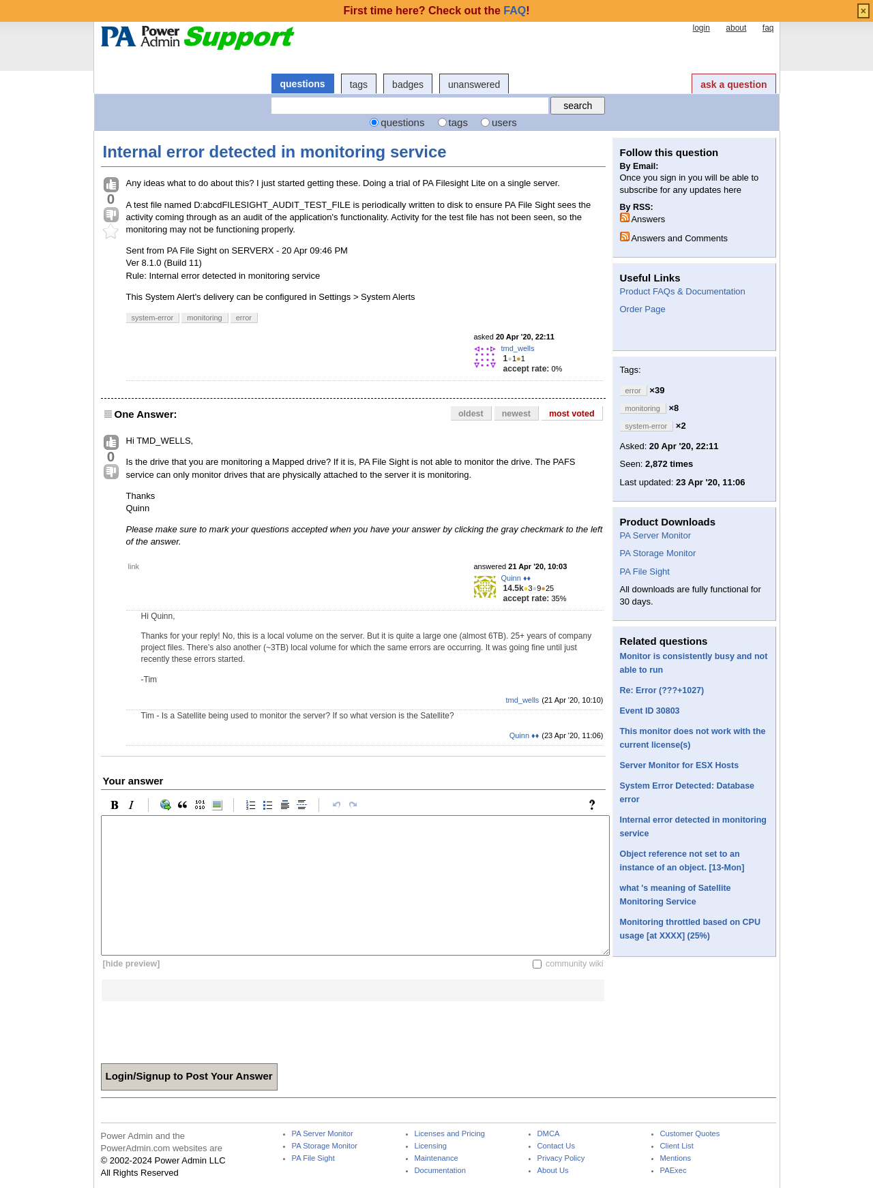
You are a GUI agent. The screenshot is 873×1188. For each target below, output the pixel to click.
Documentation (440, 1170)
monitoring (204, 318)
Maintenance (436, 1158)
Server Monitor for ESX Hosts (679, 765)
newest (516, 413)
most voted (572, 413)
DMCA (548, 1134)
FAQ (514, 10)
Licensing (431, 1146)
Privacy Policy (561, 1158)
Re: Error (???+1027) (662, 690)
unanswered (474, 84)
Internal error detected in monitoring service (275, 151)
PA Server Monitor (656, 535)
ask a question (733, 84)
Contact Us (556, 1146)
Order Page (643, 309)
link (134, 566)
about (736, 28)
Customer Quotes (690, 1134)
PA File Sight (645, 571)
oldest (471, 413)
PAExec (673, 1170)
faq (768, 28)
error (244, 318)
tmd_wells (518, 348)
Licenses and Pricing (450, 1134)
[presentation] (204, 1027)
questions (302, 83)
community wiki (575, 964)
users (504, 122)
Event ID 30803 (650, 711)
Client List (677, 1146)
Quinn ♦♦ (516, 578)
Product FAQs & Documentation (682, 291)
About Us (553, 1170)
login (700, 28)
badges (408, 84)
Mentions (676, 1158)
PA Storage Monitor (658, 553)
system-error (153, 318)
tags (359, 84)
